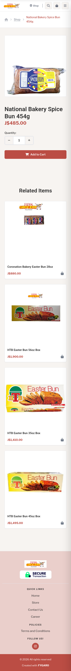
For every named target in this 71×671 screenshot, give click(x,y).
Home (35, 595)
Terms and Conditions (35, 631)
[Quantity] (19, 140)
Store (35, 602)
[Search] (48, 5)
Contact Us (35, 609)
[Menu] (65, 5)
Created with (35, 665)
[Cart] (56, 5)
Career (35, 616)
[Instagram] (35, 646)
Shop (17, 19)
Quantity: (10, 133)
